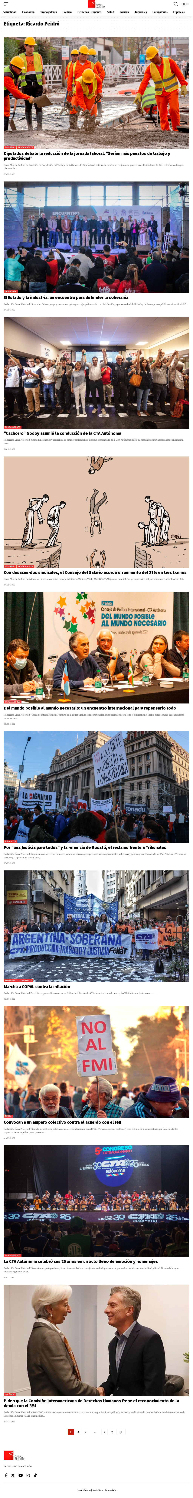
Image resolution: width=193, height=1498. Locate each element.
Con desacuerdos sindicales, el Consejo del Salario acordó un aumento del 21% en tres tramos (95, 572)
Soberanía (10, 291)
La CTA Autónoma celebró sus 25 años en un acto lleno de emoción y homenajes (81, 1261)
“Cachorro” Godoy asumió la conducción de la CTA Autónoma (62, 433)
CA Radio (10, 147)
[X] (13, 1475)
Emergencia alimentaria (18, 980)
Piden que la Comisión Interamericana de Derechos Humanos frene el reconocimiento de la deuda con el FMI (91, 1403)
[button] (7, 3)
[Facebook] (6, 1475)
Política (10, 1394)
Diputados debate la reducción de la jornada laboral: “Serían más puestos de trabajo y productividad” (87, 156)
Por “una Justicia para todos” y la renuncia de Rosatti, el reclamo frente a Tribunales (85, 847)
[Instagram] (28, 1475)
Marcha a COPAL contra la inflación (37, 986)
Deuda (8, 1116)
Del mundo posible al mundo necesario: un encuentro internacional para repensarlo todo (90, 708)
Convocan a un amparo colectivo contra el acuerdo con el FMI (62, 1122)
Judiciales (10, 841)
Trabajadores (25, 147)
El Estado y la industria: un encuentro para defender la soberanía (66, 297)
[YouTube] (21, 1475)
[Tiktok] (35, 1475)
